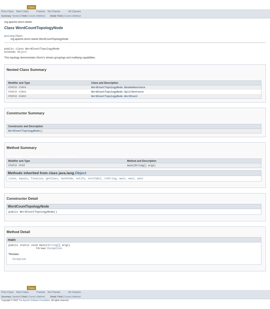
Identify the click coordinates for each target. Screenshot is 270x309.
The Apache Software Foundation (34, 305)
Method (41, 16)
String (139, 167)
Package (19, 7)
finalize (37, 181)
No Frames (54, 11)
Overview (6, 7)
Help (80, 7)
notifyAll (94, 181)
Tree (48, 7)
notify (80, 181)
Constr (31, 16)
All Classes (74, 11)
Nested (16, 16)
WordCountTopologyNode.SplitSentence (117, 93)
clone (12, 181)
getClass (52, 181)
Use (40, 7)
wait (122, 181)
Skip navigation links (11, 3)
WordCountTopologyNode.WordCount (114, 98)
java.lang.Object (13, 35)
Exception (54, 253)
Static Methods (38, 158)
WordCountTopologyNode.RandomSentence (118, 88)
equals (23, 181)
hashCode (67, 181)
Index (72, 7)
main (130, 167)
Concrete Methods (65, 158)
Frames (40, 11)
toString (110, 181)
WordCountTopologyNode (24, 133)
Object (22, 53)
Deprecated (60, 7)
